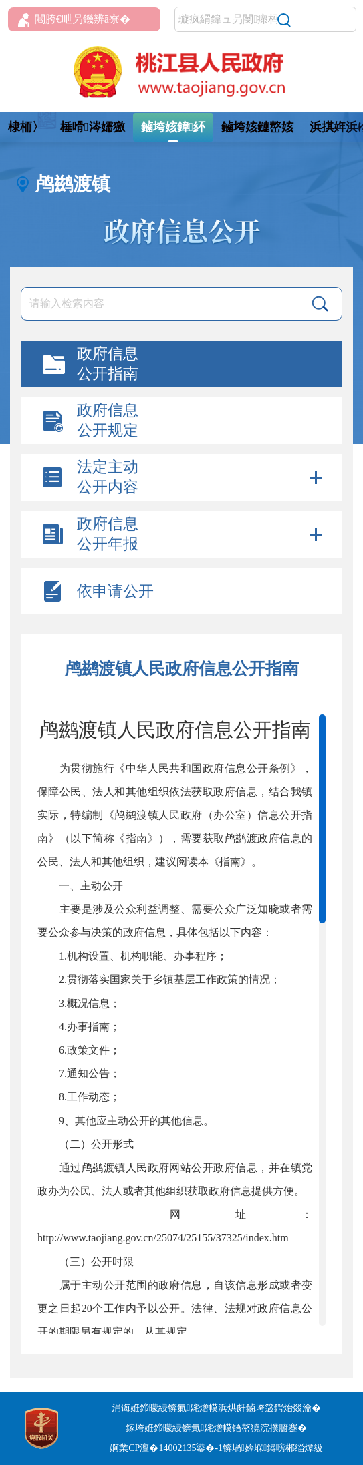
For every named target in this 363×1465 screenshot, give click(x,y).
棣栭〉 (26, 127)
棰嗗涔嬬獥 (92, 127)
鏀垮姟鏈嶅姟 (257, 127)
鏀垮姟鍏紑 (173, 127)
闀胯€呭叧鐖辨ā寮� (74, 20)
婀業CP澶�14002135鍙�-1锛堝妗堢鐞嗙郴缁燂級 (216, 1448)
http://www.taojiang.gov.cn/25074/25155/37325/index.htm (163, 1237)
